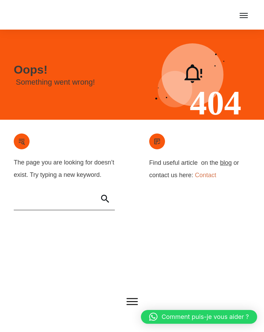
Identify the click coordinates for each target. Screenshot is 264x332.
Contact (205, 175)
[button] (199, 317)
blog (226, 162)
